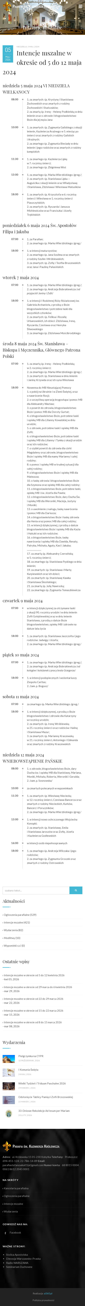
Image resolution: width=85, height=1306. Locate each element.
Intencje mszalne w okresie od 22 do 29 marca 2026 (33, 998)
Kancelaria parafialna (16, 1188)
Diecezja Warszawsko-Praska (23, 1258)
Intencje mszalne (13, 922)
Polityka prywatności (43, 1300)
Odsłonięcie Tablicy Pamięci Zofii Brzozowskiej (45, 1097)
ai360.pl (48, 1293)
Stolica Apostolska (17, 1254)
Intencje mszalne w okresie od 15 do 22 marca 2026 (33, 1010)
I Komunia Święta (28, 1069)
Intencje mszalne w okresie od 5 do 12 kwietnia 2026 (34, 975)
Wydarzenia (10, 930)
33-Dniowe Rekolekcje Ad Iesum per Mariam (44, 1110)
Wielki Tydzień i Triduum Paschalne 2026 (42, 1083)
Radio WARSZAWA (17, 1262)
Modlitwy (9, 937)
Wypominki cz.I (12, 945)
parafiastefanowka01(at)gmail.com (23, 1165)
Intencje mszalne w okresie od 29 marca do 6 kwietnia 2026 (37, 987)
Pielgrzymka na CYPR (30, 1056)
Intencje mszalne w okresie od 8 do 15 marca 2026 (32, 1022)
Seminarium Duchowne (19, 1266)
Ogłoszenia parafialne (16, 914)
